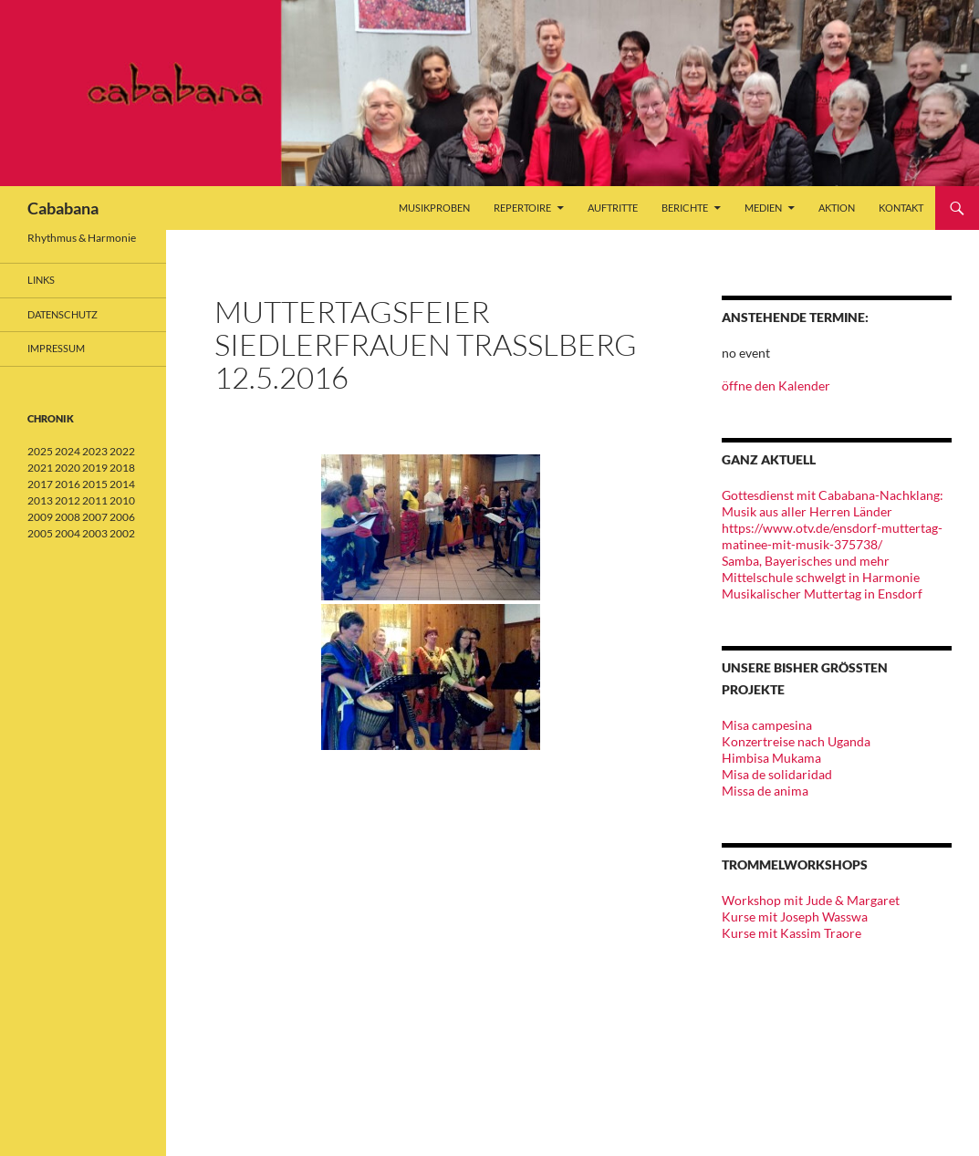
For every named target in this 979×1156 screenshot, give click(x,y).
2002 (122, 533)
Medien (763, 207)
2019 (95, 467)
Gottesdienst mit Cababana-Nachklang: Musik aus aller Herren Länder (832, 503)
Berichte (684, 207)
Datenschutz (62, 314)
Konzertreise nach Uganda (796, 741)
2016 (67, 484)
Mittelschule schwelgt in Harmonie (821, 577)
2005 (40, 533)
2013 (40, 500)
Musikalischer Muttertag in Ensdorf (822, 593)
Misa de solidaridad (777, 774)
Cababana (63, 208)
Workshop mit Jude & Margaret (811, 900)
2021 (40, 467)
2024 (67, 451)
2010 (122, 500)
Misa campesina (767, 725)
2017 (40, 484)
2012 (67, 500)
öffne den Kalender (776, 385)
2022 (122, 451)
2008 (67, 517)
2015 (95, 484)
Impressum (56, 348)
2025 (40, 451)
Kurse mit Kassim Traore (791, 933)
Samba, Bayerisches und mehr (806, 560)
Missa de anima (765, 790)
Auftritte (613, 207)
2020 (67, 467)
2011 (95, 500)
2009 (40, 517)
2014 (122, 484)
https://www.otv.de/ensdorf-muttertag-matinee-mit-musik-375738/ (832, 536)
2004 (67, 533)
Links (41, 280)
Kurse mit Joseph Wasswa (795, 916)
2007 (95, 517)
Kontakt (901, 207)
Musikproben (434, 207)
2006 (122, 517)
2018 (122, 467)
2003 (95, 533)
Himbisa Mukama (771, 757)
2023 (95, 451)
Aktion (836, 207)
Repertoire (522, 207)
